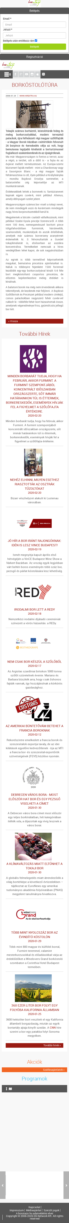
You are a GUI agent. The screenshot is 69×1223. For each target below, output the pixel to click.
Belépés (34, 11)
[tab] (34, 11)
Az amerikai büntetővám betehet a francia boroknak (34, 730)
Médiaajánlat (33, 1210)
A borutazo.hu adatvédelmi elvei (34, 1213)
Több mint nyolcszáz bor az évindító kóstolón (34, 936)
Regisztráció (34, 57)
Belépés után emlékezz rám (18, 40)
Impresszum (17, 1210)
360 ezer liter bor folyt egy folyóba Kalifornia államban (34, 1009)
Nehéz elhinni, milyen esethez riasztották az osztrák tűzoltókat (34, 486)
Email (7, 18)
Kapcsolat (34, 1207)
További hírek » (52, 1045)
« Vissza (13, 321)
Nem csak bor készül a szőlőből (34, 663)
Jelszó (7, 29)
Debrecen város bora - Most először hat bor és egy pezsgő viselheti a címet (34, 801)
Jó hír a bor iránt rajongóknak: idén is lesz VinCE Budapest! (34, 545)
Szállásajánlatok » (54, 1069)
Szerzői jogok (51, 1210)
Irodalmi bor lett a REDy (34, 611)
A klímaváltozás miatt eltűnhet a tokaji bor (34, 868)
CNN (53, 1027)
